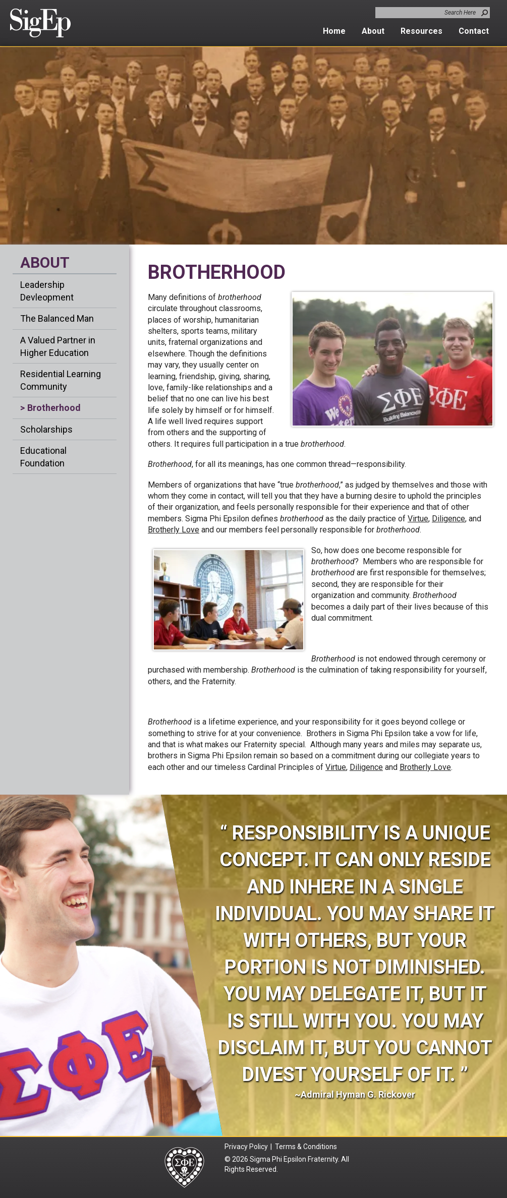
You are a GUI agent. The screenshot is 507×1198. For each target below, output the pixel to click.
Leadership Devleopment (47, 291)
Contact (474, 31)
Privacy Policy (246, 1147)
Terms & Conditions (307, 1147)
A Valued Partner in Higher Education (57, 346)
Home (334, 31)
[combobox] (432, 12)
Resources (421, 31)
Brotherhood (54, 407)
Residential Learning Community (60, 380)
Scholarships (46, 429)
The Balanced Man (57, 318)
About (373, 31)
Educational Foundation (43, 456)
